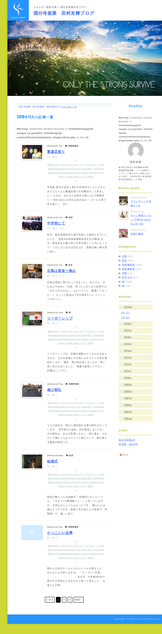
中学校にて (56, 224)
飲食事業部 (128, 269)
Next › (78, 610)
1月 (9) (125, 317)
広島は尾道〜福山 (62, 272)
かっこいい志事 (60, 540)
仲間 (124, 273)
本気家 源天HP (128, 444)
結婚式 (52, 467)
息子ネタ (127, 277)
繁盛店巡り (56, 151)
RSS (124, 455)
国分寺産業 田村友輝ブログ (64, 12)
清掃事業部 (128, 265)
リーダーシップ (60, 320)
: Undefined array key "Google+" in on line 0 (76, 172)
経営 (124, 260)
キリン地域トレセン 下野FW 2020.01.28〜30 (141, 219)
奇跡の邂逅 (137, 234)
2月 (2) (125, 312)
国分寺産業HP (127, 440)
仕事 (124, 256)
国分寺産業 (25, 107)
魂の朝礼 (54, 394)
